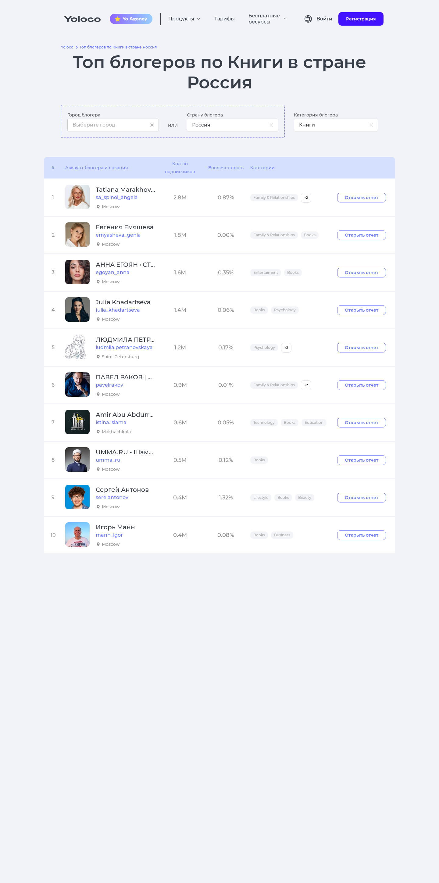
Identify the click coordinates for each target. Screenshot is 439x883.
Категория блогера (316, 115)
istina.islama (111, 422)
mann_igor (109, 535)
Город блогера (83, 115)
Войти (324, 19)
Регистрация (361, 19)
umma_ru (108, 460)
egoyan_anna (113, 272)
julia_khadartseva (118, 310)
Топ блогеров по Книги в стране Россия (118, 47)
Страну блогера (205, 115)
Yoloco (67, 47)
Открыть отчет (361, 197)
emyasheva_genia (118, 235)
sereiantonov (112, 497)
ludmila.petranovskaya (124, 347)
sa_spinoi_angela (117, 197)
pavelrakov (109, 385)
